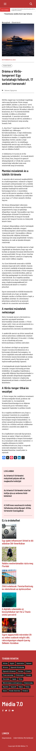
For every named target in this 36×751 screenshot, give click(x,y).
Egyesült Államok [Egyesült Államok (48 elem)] (9, 671)
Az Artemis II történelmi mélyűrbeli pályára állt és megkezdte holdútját (23, 9)
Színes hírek (7, 65)
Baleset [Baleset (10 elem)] (28, 663)
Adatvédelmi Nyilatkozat (23, 738)
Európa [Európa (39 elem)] (20, 671)
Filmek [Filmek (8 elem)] (28, 671)
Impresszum (6, 738)
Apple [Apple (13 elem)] (12, 663)
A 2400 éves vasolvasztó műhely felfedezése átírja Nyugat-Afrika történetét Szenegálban (17, 508)
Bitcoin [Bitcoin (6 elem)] (5, 667)
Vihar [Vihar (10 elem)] (27, 687)
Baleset (7, 90)
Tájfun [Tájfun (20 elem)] (21, 687)
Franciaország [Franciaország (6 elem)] (8, 675)
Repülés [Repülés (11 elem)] (6, 687)
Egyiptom (13, 90)
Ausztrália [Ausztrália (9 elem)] (20, 663)
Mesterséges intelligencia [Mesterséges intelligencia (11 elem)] (12, 683)
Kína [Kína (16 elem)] (20, 679)
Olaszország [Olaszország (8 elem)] (28, 683)
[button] (31, 4)
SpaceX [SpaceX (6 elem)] (13, 687)
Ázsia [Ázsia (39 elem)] (5, 691)
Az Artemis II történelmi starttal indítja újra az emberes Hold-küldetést (17, 493)
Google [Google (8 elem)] (28, 675)
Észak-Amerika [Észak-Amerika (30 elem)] (14, 691)
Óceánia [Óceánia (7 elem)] (25, 691)
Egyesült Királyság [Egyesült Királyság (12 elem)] (17, 667)
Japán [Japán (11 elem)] (14, 679)
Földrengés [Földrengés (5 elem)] (20, 675)
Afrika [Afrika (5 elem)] (5, 663)
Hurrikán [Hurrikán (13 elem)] (6, 679)
